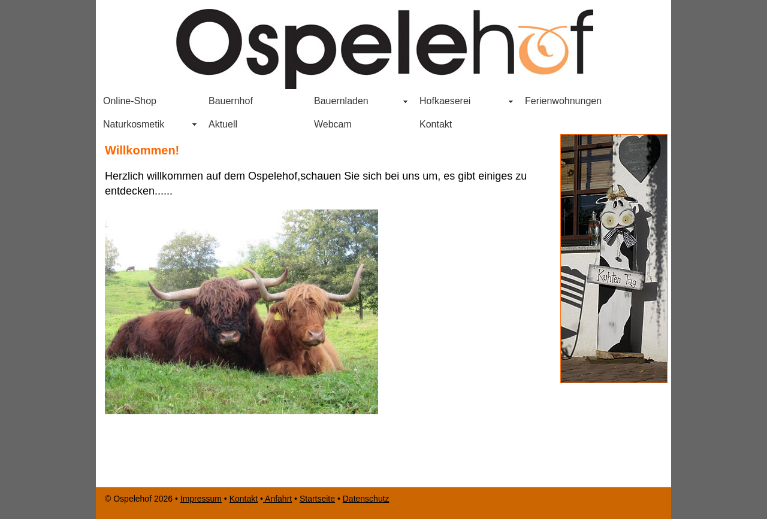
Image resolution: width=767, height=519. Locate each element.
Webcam (333, 124)
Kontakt (435, 124)
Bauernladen (338, 102)
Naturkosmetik (133, 124)
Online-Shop (129, 101)
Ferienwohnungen (563, 101)
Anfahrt (277, 498)
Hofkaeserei (444, 101)
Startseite (317, 498)
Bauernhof (231, 101)
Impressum (201, 498)
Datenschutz (366, 498)
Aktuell (223, 124)
